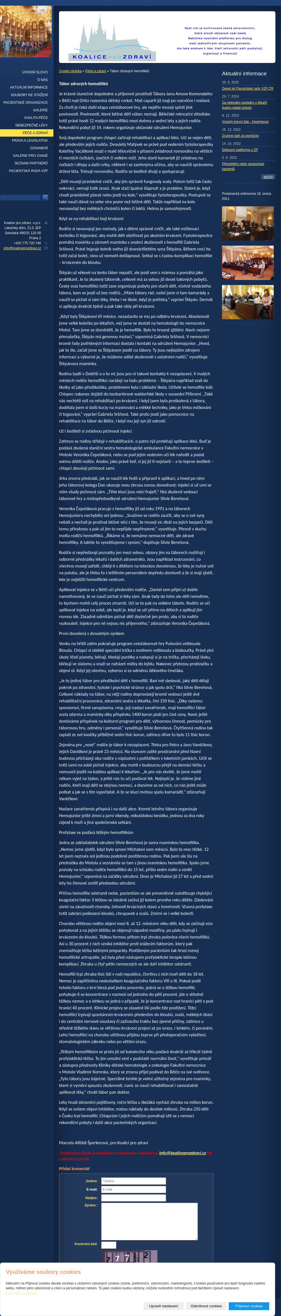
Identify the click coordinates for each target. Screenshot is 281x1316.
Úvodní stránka (70, 71)
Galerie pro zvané (30, 156)
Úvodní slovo (35, 72)
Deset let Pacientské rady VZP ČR (247, 89)
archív (268, 177)
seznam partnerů (31, 163)
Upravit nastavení (163, 1306)
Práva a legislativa (30, 141)
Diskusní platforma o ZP (240, 150)
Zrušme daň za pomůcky (240, 136)
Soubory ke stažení (29, 95)
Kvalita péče (36, 118)
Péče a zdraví (95, 71)
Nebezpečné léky (31, 125)
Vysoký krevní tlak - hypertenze (245, 122)
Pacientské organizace (25, 103)
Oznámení (39, 148)
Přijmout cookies (249, 1306)
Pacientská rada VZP (28, 171)
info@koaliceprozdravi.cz (22, 248)
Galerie (40, 110)
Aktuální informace (29, 87)
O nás (42, 80)
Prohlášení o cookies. (22, 1293)
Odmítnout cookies (206, 1306)
